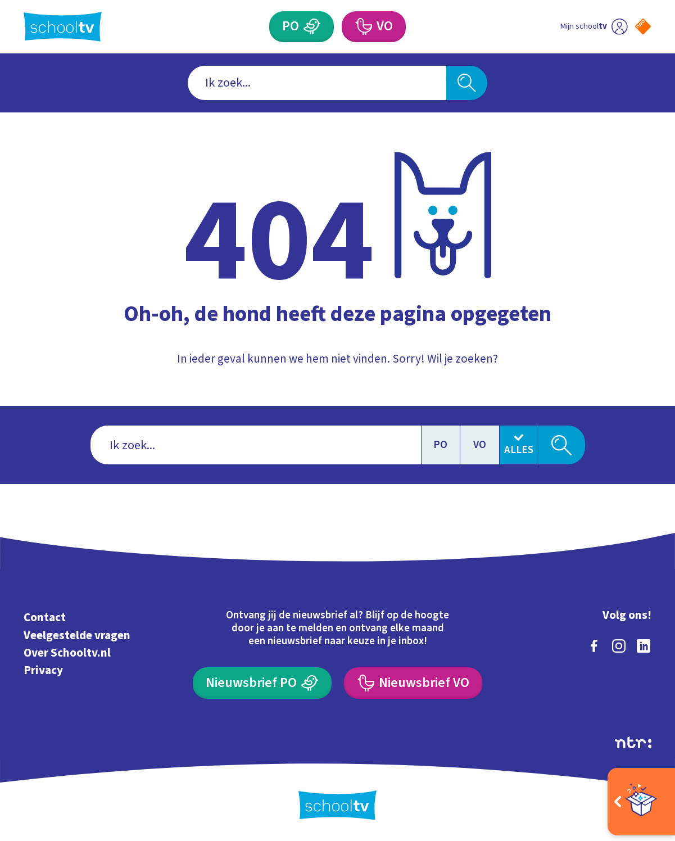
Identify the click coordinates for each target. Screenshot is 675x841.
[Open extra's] (641, 801)
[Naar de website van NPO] (643, 26)
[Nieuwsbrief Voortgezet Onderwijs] (413, 682)
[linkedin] (643, 646)
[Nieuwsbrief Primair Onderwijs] (262, 682)
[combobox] (317, 83)
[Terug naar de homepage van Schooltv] (63, 27)
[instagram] (618, 646)
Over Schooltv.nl (67, 652)
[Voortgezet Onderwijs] (374, 26)
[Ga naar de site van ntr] (633, 742)
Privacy (43, 670)
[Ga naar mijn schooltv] (594, 26)
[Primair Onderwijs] (301, 26)
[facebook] (594, 646)
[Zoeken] (466, 83)
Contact (45, 617)
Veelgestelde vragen (77, 635)
